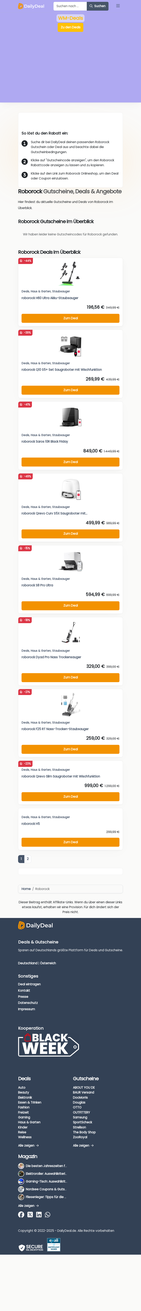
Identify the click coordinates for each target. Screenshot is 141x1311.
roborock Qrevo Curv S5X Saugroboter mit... (54, 513)
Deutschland (27, 963)
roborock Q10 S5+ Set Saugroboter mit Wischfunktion (62, 370)
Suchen (97, 6)
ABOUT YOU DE (84, 1087)
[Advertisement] (70, 70)
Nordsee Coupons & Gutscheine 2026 (54, 1189)
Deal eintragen (29, 984)
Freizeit (23, 1112)
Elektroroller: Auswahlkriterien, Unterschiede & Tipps (64, 1174)
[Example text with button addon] (70, 6)
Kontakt (24, 990)
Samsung (80, 1117)
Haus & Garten (41, 770)
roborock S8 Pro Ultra (37, 585)
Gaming (24, 1117)
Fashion (23, 1107)
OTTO (77, 1107)
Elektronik (25, 1097)
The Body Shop (84, 1132)
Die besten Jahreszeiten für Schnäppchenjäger (61, 1166)
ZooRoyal (80, 1137)
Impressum (26, 1009)
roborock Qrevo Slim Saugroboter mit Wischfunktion (61, 776)
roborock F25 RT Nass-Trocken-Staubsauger (55, 729)
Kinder (22, 1127)
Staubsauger (61, 291)
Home (26, 889)
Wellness (24, 1137)
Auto (21, 1087)
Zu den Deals (70, 27)
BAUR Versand (83, 1092)
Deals (25, 291)
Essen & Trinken (29, 1102)
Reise (22, 1132)
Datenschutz (28, 1003)
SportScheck (82, 1122)
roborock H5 (31, 824)
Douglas (79, 1102)
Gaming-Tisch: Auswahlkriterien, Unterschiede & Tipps (66, 1181)
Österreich (48, 963)
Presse (23, 997)
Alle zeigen (28, 1145)
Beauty (23, 1092)
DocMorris (80, 1097)
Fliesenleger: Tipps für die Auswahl (51, 1197)
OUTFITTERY (81, 1112)
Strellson (79, 1127)
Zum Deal (70, 796)
